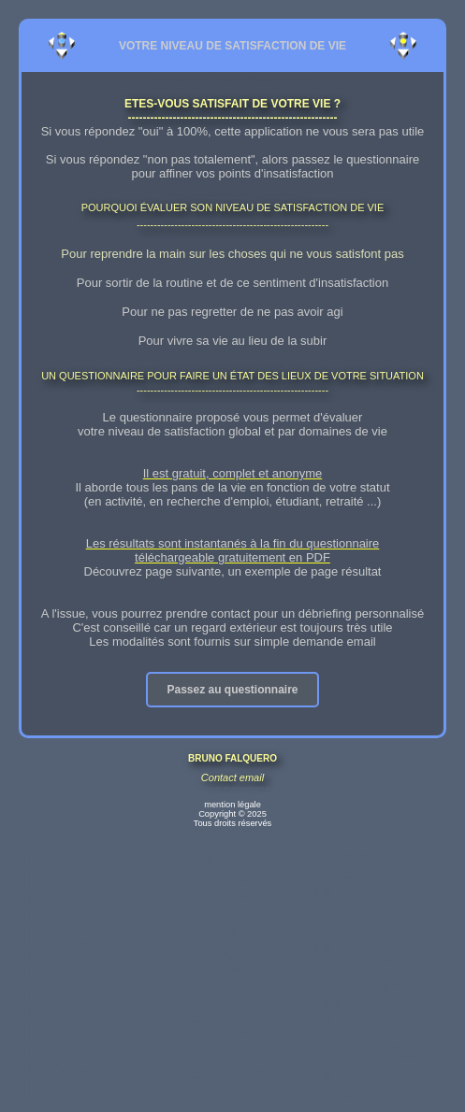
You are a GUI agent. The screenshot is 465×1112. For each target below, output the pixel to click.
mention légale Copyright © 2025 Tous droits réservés (232, 814)
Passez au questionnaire (232, 689)
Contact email (232, 777)
